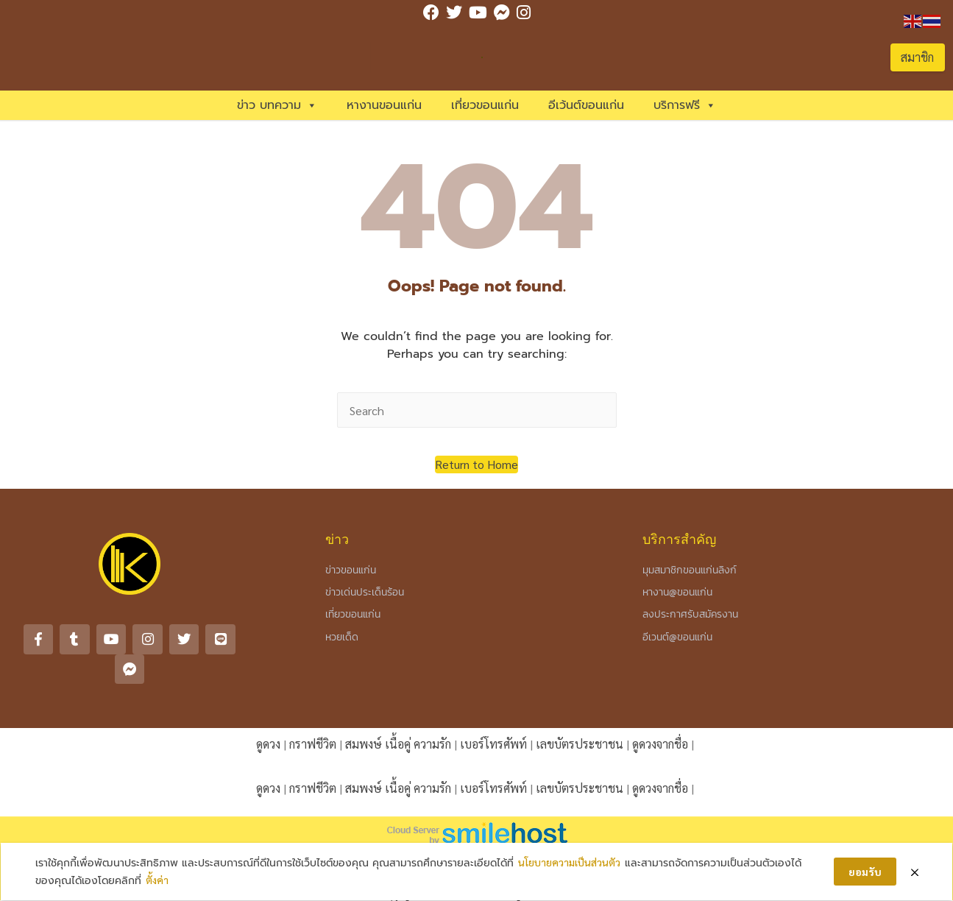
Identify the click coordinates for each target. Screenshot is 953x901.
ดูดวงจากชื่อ (660, 713)
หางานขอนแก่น (384, 105)
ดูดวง (268, 713)
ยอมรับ (865, 871)
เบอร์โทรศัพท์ (493, 713)
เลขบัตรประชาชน (579, 713)
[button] (476, 464)
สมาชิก (917, 57)
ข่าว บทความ (277, 105)
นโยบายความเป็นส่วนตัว (569, 862)
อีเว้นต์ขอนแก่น (586, 105)
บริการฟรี (684, 105)
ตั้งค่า (157, 880)
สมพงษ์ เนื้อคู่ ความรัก (398, 713)
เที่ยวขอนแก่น (485, 105)
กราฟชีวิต (312, 713)
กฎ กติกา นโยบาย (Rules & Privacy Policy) (476, 840)
